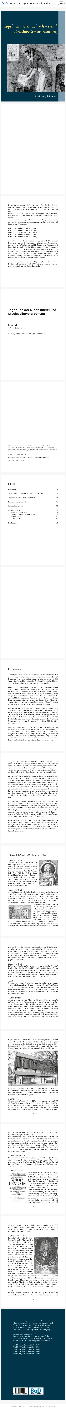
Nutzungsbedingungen (34, 1406)
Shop (61, 3)
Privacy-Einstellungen (49, 1406)
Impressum (13, 1406)
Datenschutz (22, 1406)
